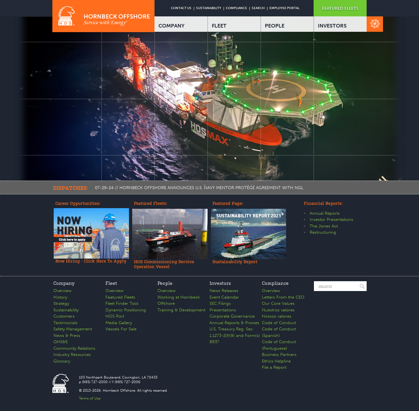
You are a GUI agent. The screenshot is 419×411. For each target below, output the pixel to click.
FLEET (219, 26)
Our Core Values (278, 303)
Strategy (61, 303)
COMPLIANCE (236, 8)
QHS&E (60, 341)
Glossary (61, 361)
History (60, 297)
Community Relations (74, 348)
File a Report (274, 367)
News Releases (224, 290)
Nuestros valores (278, 309)
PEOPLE (274, 26)
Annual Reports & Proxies (234, 322)
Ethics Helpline (276, 361)
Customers (64, 316)
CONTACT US (181, 8)
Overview (62, 290)
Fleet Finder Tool (121, 303)
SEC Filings (220, 303)
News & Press (66, 335)
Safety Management (72, 328)
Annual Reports (325, 213)
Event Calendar (224, 297)
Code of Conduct (279, 322)
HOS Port (114, 316)
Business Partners (279, 354)
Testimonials (65, 322)
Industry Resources (72, 354)
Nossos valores (276, 316)
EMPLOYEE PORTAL (284, 8)
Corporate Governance (232, 316)
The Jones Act (324, 226)
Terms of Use (89, 398)
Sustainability (66, 309)
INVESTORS (332, 26)
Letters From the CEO (283, 297)
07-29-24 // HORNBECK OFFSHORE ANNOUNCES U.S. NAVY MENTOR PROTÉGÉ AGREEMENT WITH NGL (199, 187)
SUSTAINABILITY (208, 8)
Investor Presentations (331, 219)
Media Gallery (118, 322)
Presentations (223, 309)
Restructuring (323, 232)
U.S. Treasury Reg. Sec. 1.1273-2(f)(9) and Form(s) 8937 (235, 335)
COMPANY (171, 26)
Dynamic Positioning (125, 309)
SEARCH (258, 8)
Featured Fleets (120, 297)
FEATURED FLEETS (340, 8)
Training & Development (181, 309)
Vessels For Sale (121, 328)
